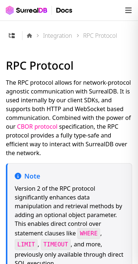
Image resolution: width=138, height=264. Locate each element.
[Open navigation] (128, 10)
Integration (57, 36)
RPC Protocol (100, 36)
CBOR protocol (37, 126)
